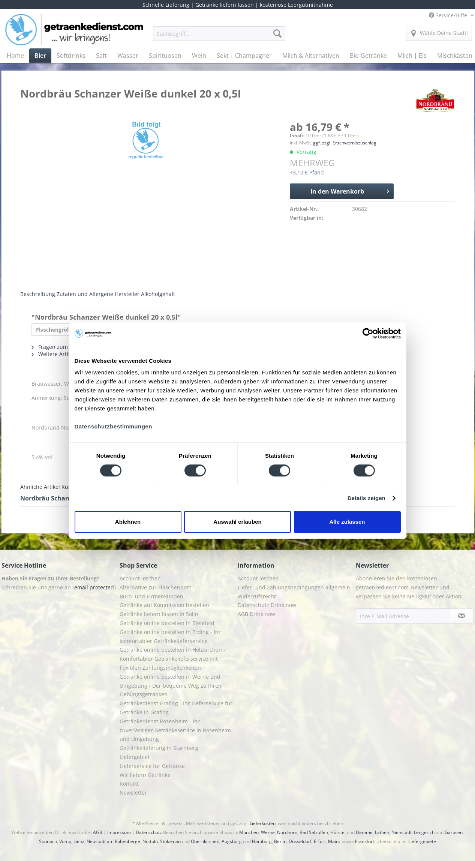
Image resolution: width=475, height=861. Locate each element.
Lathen (382, 832)
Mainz (334, 841)
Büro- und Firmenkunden (151, 596)
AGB (97, 832)
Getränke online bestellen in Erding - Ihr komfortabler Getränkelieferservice (170, 636)
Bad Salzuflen (314, 832)
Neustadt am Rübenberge (113, 841)
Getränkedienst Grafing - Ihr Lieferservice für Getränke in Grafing (176, 708)
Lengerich (424, 832)
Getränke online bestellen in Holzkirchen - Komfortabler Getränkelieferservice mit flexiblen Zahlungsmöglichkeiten (172, 658)
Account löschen (140, 578)
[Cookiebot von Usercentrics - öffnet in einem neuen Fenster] (368, 333)
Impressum (119, 832)
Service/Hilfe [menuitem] (449, 15)
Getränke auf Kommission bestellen (164, 605)
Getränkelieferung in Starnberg (159, 747)
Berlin (280, 841)
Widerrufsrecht (257, 596)
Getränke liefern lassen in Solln (159, 614)
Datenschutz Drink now (267, 605)
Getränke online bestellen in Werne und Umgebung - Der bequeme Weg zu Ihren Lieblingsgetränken (171, 685)
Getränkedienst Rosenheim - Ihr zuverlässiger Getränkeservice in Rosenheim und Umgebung (175, 730)
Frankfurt (364, 841)
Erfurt (320, 841)
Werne (268, 832)
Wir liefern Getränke (145, 774)
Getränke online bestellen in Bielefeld (167, 623)
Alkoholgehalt (158, 294)
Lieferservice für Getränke (152, 765)
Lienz (78, 841)
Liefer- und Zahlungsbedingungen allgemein (294, 587)
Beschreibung (37, 294)
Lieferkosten (263, 823)
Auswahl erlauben (237, 521)
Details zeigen (366, 498)
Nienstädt (401, 832)
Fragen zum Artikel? (59, 346)
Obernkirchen (205, 841)
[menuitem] (219, 37)
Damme (364, 832)
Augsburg (232, 841)
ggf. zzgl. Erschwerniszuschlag (344, 143)
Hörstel (338, 832)
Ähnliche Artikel (40, 486)
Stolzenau (170, 841)
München (249, 832)
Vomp (65, 841)
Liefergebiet (135, 756)
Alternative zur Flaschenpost (155, 587)
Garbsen (454, 832)
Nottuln (150, 841)
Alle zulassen (347, 521)
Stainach (48, 841)
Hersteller (127, 294)
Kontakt (129, 783)
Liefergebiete (422, 841)
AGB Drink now (256, 614)
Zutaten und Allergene (85, 294)
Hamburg (262, 841)
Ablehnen (128, 521)
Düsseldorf (300, 841)
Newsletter (133, 792)
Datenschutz (149, 832)
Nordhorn (287, 832)
